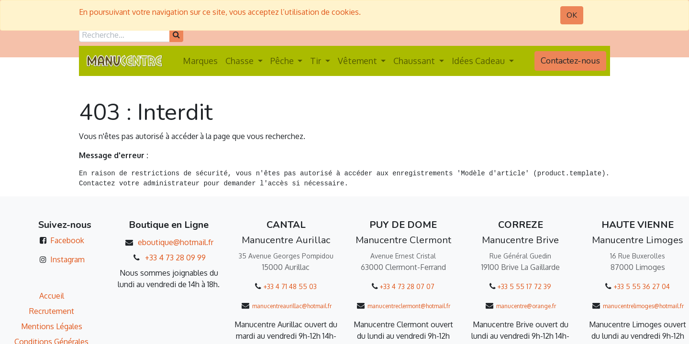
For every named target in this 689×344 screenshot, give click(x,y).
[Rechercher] (176, 35)
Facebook (67, 240)
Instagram (67, 259)
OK (572, 15)
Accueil (51, 296)
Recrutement (51, 311)
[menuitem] (200, 61)
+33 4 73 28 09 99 (175, 257)
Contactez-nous (570, 60)
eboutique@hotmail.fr (175, 242)
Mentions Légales (51, 326)
